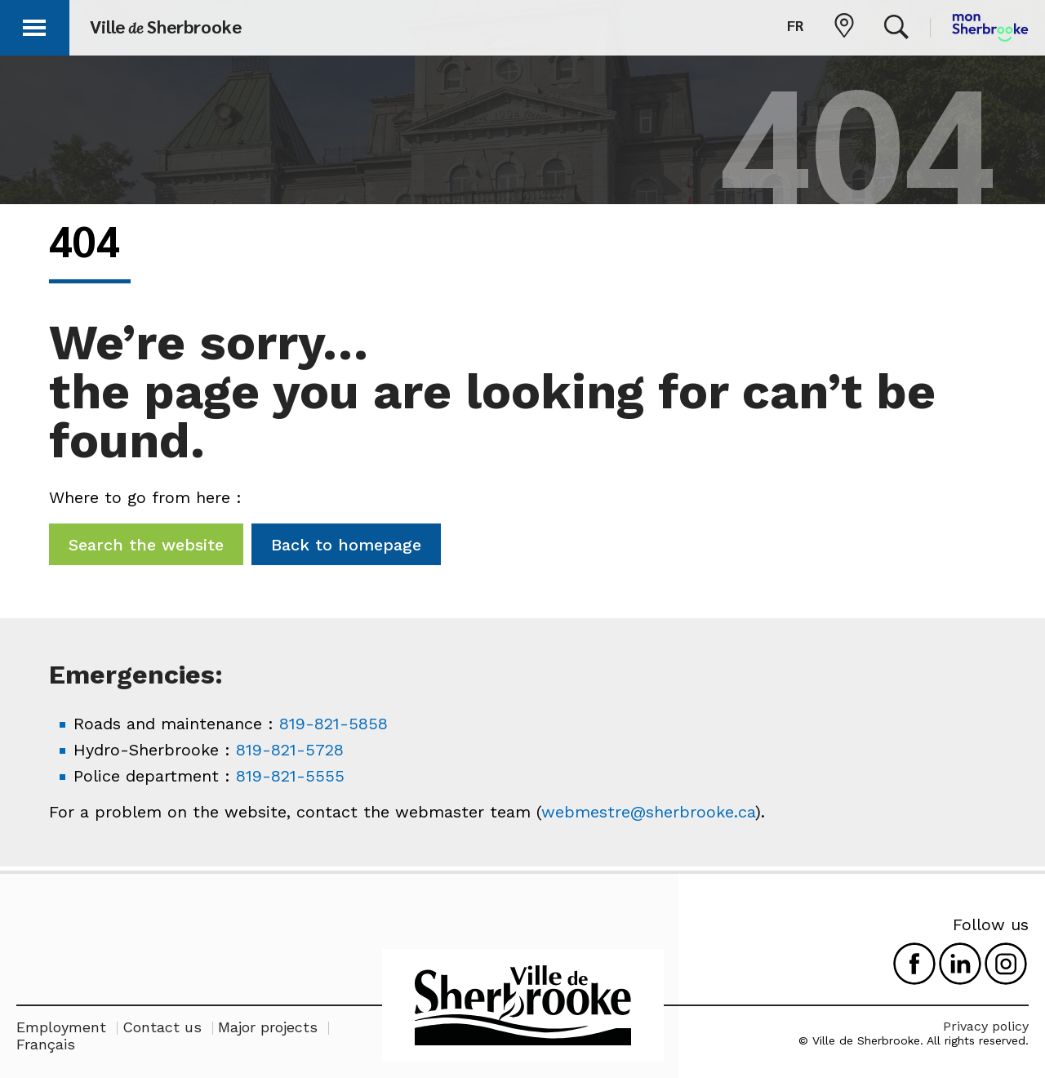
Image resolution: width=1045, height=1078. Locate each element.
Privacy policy (986, 1026)
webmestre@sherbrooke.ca (648, 812)
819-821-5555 (290, 776)
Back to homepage (346, 545)
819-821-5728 (290, 750)
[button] (34, 25)
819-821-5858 (333, 723)
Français (45, 1044)
